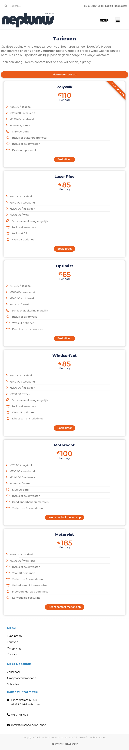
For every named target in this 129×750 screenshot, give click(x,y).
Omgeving (14, 648)
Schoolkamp (15, 684)
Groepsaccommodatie (21, 678)
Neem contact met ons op (64, 517)
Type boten (14, 635)
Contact (12, 654)
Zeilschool (13, 672)
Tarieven (12, 642)
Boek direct (64, 159)
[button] (117, 20)
